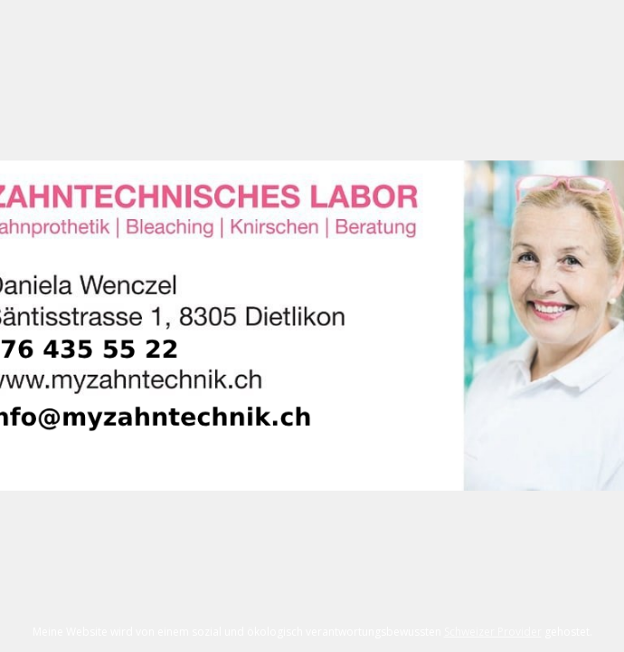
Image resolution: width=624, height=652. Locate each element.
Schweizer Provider (493, 631)
